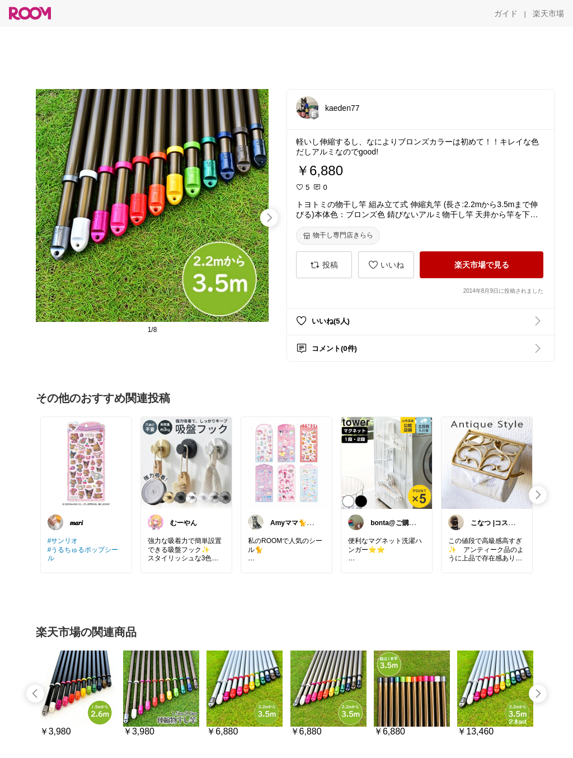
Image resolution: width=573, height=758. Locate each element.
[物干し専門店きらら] (338, 236)
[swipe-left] (35, 694)
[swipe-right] (269, 218)
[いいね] (386, 264)
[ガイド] (506, 13)
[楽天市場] (548, 13)
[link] (86, 462)
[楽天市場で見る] (481, 264)
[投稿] (324, 264)
